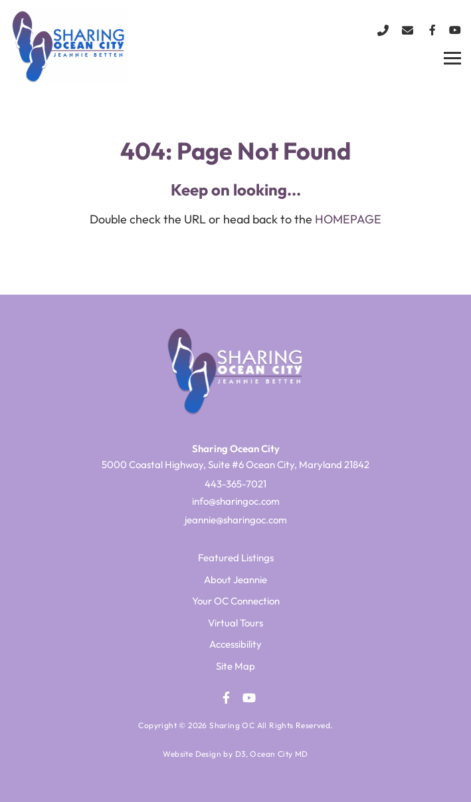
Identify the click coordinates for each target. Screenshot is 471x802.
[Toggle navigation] (452, 58)
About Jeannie (235, 579)
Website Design (192, 754)
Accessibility (235, 644)
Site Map (235, 666)
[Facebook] (432, 30)
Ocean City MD (279, 754)
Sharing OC (231, 725)
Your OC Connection (236, 601)
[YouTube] (455, 30)
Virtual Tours (235, 622)
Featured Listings (236, 557)
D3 (240, 754)
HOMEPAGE (348, 219)
